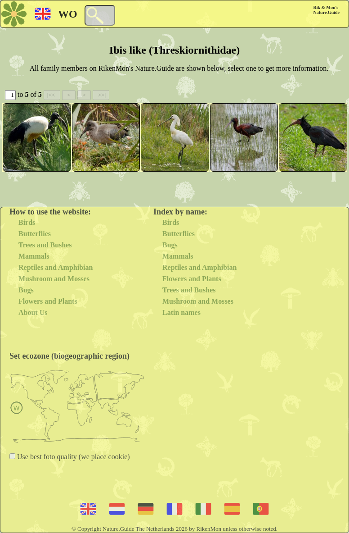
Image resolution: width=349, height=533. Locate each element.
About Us (32, 312)
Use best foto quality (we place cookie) (72, 456)
